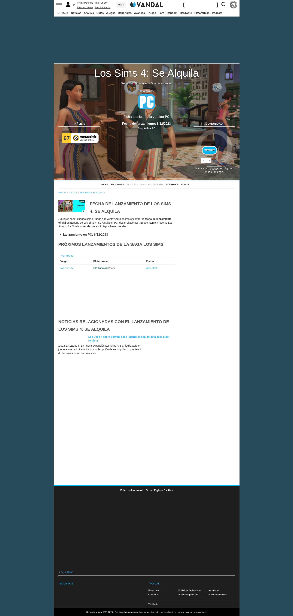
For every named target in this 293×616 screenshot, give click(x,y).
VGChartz (153, 604)
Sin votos (213, 169)
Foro (161, 12)
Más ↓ (121, 4)
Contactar (153, 594)
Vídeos (185, 184)
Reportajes (125, 12)
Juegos (110, 12)
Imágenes (172, 184)
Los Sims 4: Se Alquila (146, 73)
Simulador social (161, 83)
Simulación (141, 83)
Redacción (153, 590)
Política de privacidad (189, 594)
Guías (100, 12)
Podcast (217, 12)
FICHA (104, 184)
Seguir (209, 150)
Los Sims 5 (66, 268)
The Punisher (101, 3)
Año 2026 (151, 268)
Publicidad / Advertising (190, 590)
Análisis (89, 12)
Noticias (76, 12)
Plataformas (201, 12)
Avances (139, 12)
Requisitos (117, 184)
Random (172, 12)
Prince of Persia (103, 7)
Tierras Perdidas (85, 3)
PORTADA (62, 12)
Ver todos (67, 255)
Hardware (186, 12)
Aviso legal (214, 590)
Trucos (151, 12)
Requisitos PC (146, 128)
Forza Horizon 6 (85, 7)
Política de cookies (218, 594)
